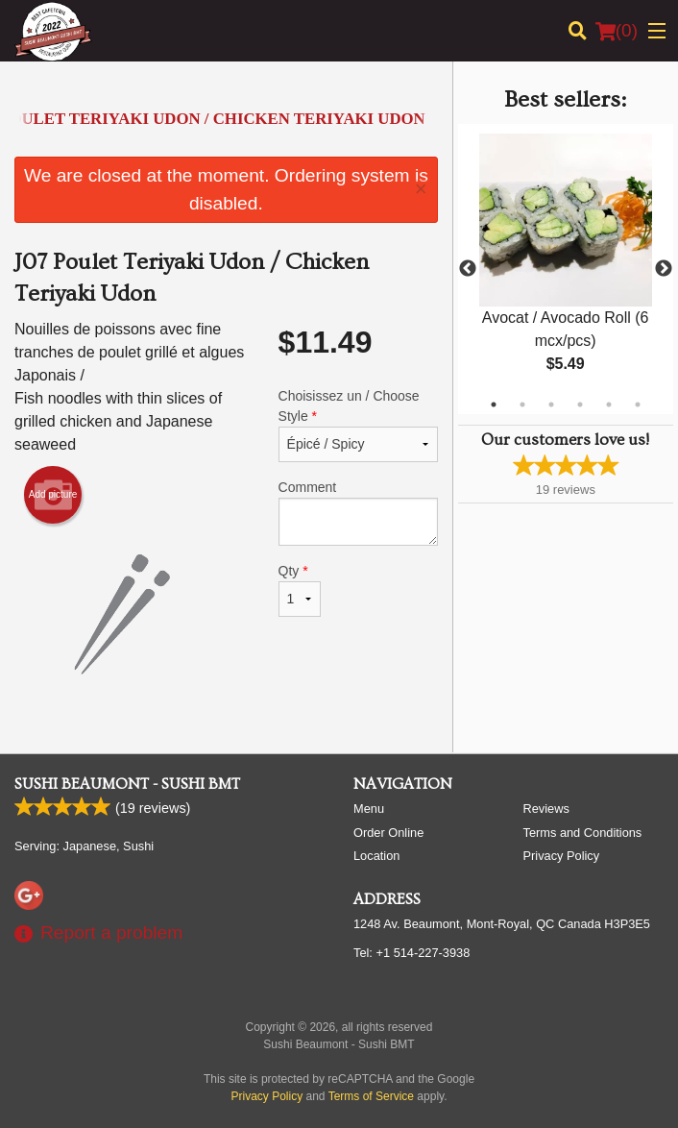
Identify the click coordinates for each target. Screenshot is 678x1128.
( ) (616, 30)
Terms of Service (371, 1096)
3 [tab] (551, 404)
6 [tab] (637, 404)
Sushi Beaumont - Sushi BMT (127, 784)
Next (663, 269)
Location (376, 855)
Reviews (546, 808)
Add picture (53, 495)
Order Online (388, 832)
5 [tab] (608, 404)
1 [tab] (493, 404)
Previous (467, 269)
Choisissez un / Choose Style (358, 425)
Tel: (411, 952)
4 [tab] (580, 404)
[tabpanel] (565, 269)
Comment (358, 512)
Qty (300, 590)
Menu (368, 808)
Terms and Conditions (582, 832)
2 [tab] (522, 404)
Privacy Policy (561, 855)
